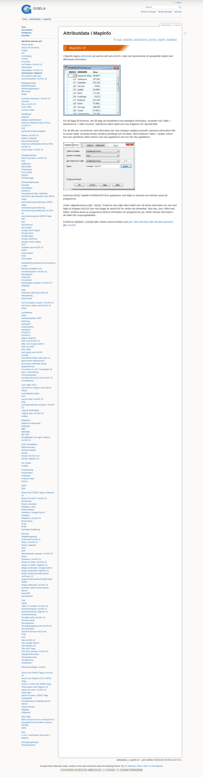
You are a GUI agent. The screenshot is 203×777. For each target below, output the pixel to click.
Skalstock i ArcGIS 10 (31, 559)
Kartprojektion (27, 327)
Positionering (27, 470)
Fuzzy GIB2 (26, 172)
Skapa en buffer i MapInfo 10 (34, 565)
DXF (23, 128)
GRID (24, 250)
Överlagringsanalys (30, 742)
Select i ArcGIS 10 (29, 542)
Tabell (24, 603)
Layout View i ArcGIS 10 (32, 399)
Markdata (25, 426)
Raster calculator (29, 504)
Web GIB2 (26, 717)
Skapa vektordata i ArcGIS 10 (34, 585)
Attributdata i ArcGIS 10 (32, 70)
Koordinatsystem (29, 375)
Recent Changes (148, 12)
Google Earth (27, 233)
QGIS (24, 486)
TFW (23, 634)
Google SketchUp (29, 239)
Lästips (24, 416)
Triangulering (27, 660)
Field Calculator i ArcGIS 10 (33, 158)
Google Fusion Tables (31, 242)
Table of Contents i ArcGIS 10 (34, 606)
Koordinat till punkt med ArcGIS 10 (36, 378)
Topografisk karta (29, 657)
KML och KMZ (27, 347)
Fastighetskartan (29, 155)
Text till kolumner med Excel (34, 631)
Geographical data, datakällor (34, 193)
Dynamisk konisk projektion (33, 131)
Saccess (25, 534)
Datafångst (26, 114)
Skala (24, 556)
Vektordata (26, 692)
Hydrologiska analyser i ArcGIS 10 (36, 283)
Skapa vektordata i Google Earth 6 (36, 568)
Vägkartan (26, 712)
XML (23, 732)
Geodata (25, 35)
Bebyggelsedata (28, 83)
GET (23, 219)
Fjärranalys (26, 166)
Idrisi (23, 290)
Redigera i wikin (28, 507)
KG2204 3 (26, 332)
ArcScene (25, 62)
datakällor (128, 40)
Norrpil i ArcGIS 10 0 (30, 456)
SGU (23, 548)
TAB (23, 600)
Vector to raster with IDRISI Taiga (36, 684)
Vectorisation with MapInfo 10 (34, 687)
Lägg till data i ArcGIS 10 (32, 413)
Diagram (25, 117)
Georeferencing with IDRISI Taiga (36, 216)
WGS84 (25, 725)
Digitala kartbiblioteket (31, 120)
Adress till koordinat (30, 47)
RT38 (23, 524)
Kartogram (26, 324)
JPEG (24, 308)
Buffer (24, 94)
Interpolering (27, 295)
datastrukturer (140, 40)
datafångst (171, 40)
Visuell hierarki (28, 707)
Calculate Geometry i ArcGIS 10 (35, 98)
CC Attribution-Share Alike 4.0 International (143, 766)
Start (23, 27)
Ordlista (24, 466)
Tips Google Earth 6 (30, 643)
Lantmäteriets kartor (30, 393)
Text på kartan (27, 629)
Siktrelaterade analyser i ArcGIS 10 (37, 554)
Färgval (24, 175)
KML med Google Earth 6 (32, 344)
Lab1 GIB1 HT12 (29, 385)
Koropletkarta (27, 380)
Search (180, 7)
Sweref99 (25, 593)
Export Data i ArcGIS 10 (32, 150)
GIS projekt (26, 227)
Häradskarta (27, 274)
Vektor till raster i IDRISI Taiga (34, 695)
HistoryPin (26, 277)
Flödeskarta (26, 169)
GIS (23, 222)
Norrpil (24, 453)
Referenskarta (27, 510)
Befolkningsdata (28, 86)
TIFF (23, 637)
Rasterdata (26, 501)
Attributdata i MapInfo (31, 73)
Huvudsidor (27, 30)
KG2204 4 (26, 335)
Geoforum (25, 191)
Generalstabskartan (30, 182)
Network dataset (28, 450)
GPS (23, 245)
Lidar (23, 402)
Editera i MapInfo (29, 138)
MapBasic (25, 420)
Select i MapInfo (28, 545)
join (131, 222)
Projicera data (27, 478)
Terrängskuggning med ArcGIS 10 (36, 626)
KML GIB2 (26, 349)
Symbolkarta (27, 596)
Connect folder (28, 110)
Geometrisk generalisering (33, 208)
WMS (23, 728)
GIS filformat (27, 225)
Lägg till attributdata (30, 410)
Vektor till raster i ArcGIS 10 (33, 690)
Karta (23, 315)
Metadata (25, 432)
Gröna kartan (27, 253)
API (23, 53)
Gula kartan (26, 259)
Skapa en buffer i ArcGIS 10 (34, 562)
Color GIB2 (26, 107)
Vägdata (25, 710)
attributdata (86, 56)
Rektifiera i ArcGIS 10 (31, 518)
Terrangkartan (27, 623)
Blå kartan (26, 91)
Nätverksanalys (28, 447)
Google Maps (27, 236)
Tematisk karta (28, 620)
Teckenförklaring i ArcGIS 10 (34, 609)
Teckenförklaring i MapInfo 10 (34, 612)
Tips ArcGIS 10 (28, 640)
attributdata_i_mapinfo (40, 19)
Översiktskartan (28, 745)
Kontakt (24, 355)
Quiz (23, 488)
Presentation (27, 473)
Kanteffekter (26, 312)
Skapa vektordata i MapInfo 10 (35, 571)
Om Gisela (26, 463)
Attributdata (26, 67)
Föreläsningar (27, 178)
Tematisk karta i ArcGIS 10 (33, 617)
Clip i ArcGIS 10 (28, 104)
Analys (24, 50)
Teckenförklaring (28, 614)
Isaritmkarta (26, 298)
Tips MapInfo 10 (28, 646)
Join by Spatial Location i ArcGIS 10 (37, 303)
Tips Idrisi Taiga (28, 648)
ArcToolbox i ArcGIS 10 (31, 64)
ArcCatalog (26, 56)
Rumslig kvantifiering (30, 529)
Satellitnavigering (29, 536)
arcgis (119, 40)
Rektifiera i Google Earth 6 (33, 512)
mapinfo (161, 40)
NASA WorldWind (29, 444)
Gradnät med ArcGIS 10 (32, 247)
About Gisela (27, 45)
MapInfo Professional (30, 423)
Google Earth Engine (30, 230)
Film (23, 161)
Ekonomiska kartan (30, 141)
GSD (23, 256)
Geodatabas (27, 188)
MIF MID (25, 434)
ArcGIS (24, 59)
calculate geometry (163, 222)
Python (24, 481)
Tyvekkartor (26, 663)
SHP (23, 551)
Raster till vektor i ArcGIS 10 (34, 498)
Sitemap (178, 12)
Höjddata (25, 286)
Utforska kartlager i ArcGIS (33, 667)
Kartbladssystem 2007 (31, 318)
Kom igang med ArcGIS (32, 352)
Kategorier (26, 33)
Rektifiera (25, 515)
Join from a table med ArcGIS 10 (36, 305)
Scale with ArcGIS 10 (30, 539)
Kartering (25, 321)
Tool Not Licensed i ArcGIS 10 (34, 651)
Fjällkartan (26, 164)
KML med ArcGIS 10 (30, 341)
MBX (23, 429)
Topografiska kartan (30, 654)
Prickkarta (25, 476)
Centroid (25, 101)
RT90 (23, 527)
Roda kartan (27, 521)
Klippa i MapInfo (28, 338)
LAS (23, 396)
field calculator (141, 222)
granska (152, 40)
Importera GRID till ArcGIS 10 (34, 293)
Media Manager (165, 12)
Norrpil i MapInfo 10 (30, 459)
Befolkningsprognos (30, 89)
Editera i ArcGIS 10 (30, 135)
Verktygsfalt (26, 698)
